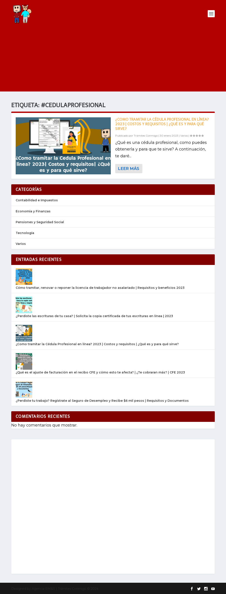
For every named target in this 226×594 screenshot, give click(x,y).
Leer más (128, 168)
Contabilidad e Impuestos (37, 200)
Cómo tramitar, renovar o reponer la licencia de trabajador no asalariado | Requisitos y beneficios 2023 (100, 288)
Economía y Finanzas (33, 211)
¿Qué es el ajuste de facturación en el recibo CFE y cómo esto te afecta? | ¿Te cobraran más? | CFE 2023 (100, 372)
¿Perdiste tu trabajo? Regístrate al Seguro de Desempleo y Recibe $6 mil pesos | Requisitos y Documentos (102, 401)
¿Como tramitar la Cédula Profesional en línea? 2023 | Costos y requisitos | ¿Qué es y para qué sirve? (162, 124)
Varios (184, 135)
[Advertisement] (113, 60)
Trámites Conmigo (146, 135)
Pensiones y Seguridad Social (40, 222)
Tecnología (25, 233)
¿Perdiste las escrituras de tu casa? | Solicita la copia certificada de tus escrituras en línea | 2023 (94, 316)
